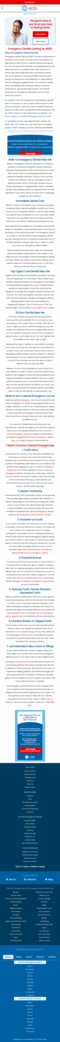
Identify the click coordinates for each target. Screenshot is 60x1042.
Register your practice (30, 852)
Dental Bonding (15, 902)
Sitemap (30, 830)
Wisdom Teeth (44, 941)
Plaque (44, 928)
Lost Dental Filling (16, 918)
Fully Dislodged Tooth (44, 908)
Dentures (30, 812)
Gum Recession (44, 912)
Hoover (30, 1015)
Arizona (29, 957)
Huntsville (30, 982)
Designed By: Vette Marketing (23, 1039)
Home (25, 14)
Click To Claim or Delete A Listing (30, 866)
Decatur (30, 973)
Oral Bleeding (44, 921)
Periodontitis (15, 928)
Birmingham (30, 969)
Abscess (16, 892)
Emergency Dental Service (17, 661)
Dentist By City (30, 837)
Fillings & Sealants (16, 908)
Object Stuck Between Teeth (16, 921)
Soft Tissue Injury (44, 934)
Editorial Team (30, 787)
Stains (16, 937)
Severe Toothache (15, 934)
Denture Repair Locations (30, 998)
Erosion (15, 905)
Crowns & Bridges (44, 899)
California (52, 957)
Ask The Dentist (30, 771)
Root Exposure (44, 931)
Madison (30, 986)
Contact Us (30, 781)
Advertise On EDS (30, 858)
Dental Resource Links (30, 802)
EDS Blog (30, 796)
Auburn (30, 966)
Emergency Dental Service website (35, 514)
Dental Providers (30, 821)
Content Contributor (30, 861)
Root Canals (16, 931)
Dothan (30, 976)
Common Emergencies (30, 809)
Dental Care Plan (30, 774)
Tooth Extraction (16, 941)
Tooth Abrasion (44, 937)
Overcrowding (16, 924)
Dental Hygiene (30, 805)
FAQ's (30, 799)
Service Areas (30, 824)
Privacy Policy (42, 1039)
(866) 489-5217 (12, 124)
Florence (30, 979)
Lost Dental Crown (44, 915)
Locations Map (30, 840)
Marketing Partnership (30, 855)
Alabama (8, 957)
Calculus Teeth (15, 895)
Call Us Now (40, 34)
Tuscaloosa (30, 995)
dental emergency (13, 106)
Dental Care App (30, 833)
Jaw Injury (15, 915)
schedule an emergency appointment (38, 581)
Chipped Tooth (44, 895)
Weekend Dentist (30, 827)
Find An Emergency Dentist (30, 962)
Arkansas (40, 957)
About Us (30, 784)
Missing (44, 918)
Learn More (40, 41)
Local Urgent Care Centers (43, 307)
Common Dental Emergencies (15, 899)
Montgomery (30, 992)
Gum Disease (15, 912)
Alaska (18, 957)
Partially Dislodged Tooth (44, 924)
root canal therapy (26, 631)
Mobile (30, 989)
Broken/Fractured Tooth (44, 892)
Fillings (44, 905)
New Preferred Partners (30, 843)
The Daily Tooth (30, 778)
